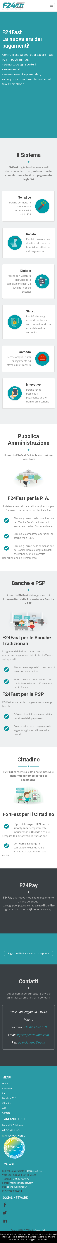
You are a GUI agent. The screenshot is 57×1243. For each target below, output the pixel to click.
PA (3, 1093)
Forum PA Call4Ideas (12, 1125)
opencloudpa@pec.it (31, 1042)
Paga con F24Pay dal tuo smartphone (28, 953)
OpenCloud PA (34, 1170)
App (4, 1107)
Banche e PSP (9, 1098)
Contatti (6, 1112)
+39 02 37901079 (35, 1027)
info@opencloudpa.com (33, 1035)
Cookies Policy (40, 1230)
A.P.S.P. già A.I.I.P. (11, 1130)
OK (26, 1239)
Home (5, 1083)
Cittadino (6, 1103)
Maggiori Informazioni (38, 1239)
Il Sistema (7, 1088)
